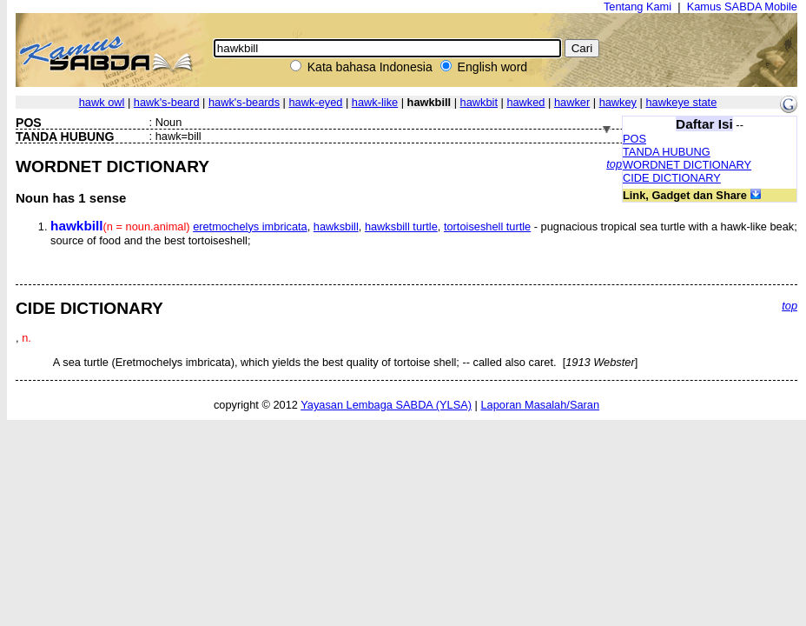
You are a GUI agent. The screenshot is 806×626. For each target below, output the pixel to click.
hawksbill (336, 226)
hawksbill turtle (401, 226)
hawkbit (479, 102)
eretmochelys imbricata (250, 226)
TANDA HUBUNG (666, 151)
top (614, 163)
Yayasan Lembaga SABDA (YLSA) (386, 404)
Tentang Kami (637, 6)
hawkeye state (681, 102)
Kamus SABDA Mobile (742, 6)
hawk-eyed (316, 102)
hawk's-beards (244, 102)
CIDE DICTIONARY (672, 177)
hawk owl (102, 102)
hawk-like (375, 102)
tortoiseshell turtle (487, 226)
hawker (572, 102)
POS (634, 138)
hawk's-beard (167, 102)
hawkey (618, 102)
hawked (525, 102)
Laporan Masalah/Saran (539, 404)
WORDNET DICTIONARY (687, 164)
